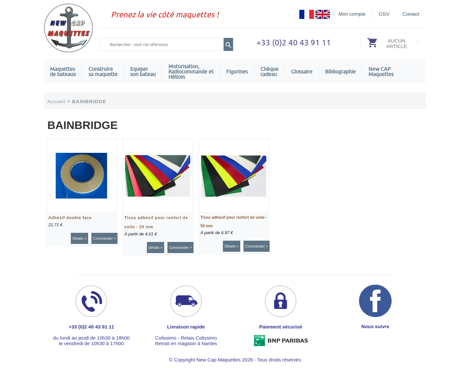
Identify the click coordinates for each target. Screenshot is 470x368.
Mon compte (352, 14)
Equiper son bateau (143, 71)
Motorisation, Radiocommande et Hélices (190, 71)
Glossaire (301, 71)
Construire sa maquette (103, 71)
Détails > (79, 238)
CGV (384, 14)
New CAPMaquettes (381, 71)
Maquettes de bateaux (63, 71)
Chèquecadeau (269, 71)
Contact (410, 14)
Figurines (237, 71)
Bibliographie (340, 71)
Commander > (104, 238)
